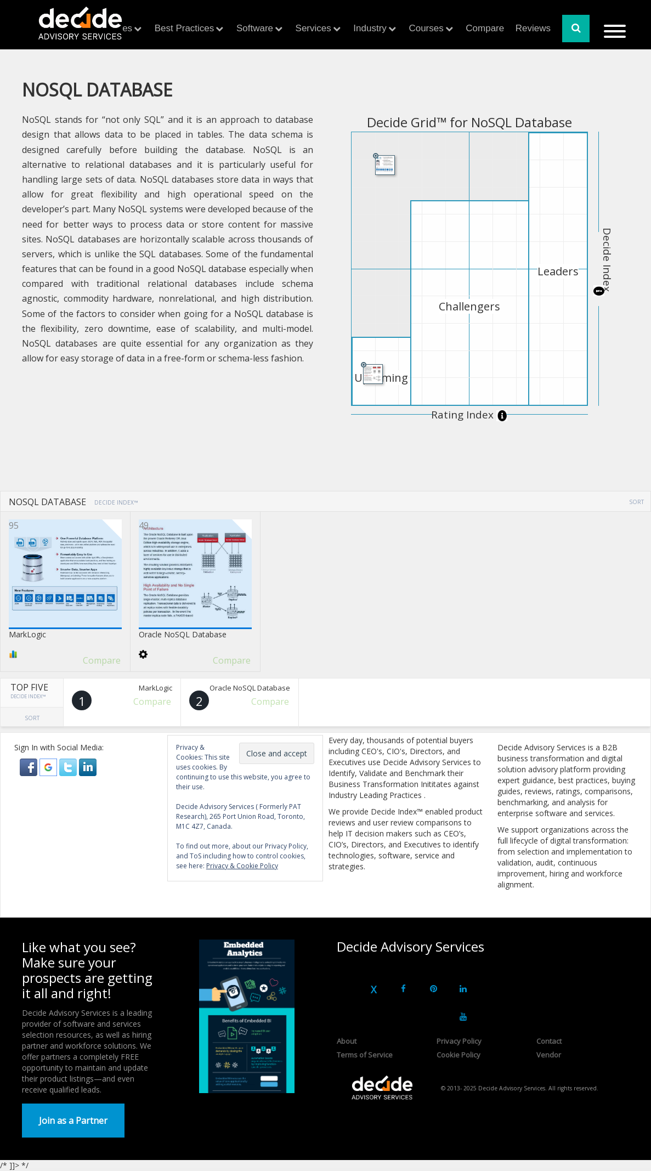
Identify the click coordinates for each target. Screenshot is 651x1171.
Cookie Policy (458, 1055)
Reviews (533, 28)
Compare (485, 28)
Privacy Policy (459, 1041)
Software (254, 28)
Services (313, 28)
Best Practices (184, 28)
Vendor (548, 1055)
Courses (426, 28)
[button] (29, 766)
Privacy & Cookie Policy (242, 865)
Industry (369, 28)
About (346, 1041)
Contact (549, 1041)
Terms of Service (365, 1055)
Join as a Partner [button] (73, 1121)
